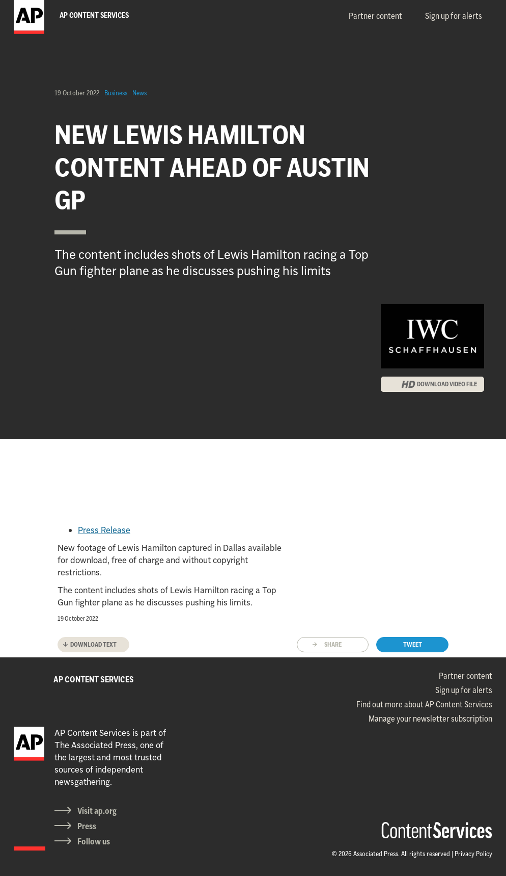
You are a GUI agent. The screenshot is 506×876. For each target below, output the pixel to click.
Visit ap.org (97, 811)
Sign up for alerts (453, 15)
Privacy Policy (473, 853)
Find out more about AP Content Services (424, 704)
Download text (93, 644)
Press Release (104, 530)
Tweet (412, 644)
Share (333, 644)
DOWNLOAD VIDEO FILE (447, 384)
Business (115, 92)
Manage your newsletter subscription (430, 718)
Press (86, 826)
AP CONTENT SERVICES (93, 679)
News (139, 92)
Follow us (93, 841)
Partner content (375, 15)
